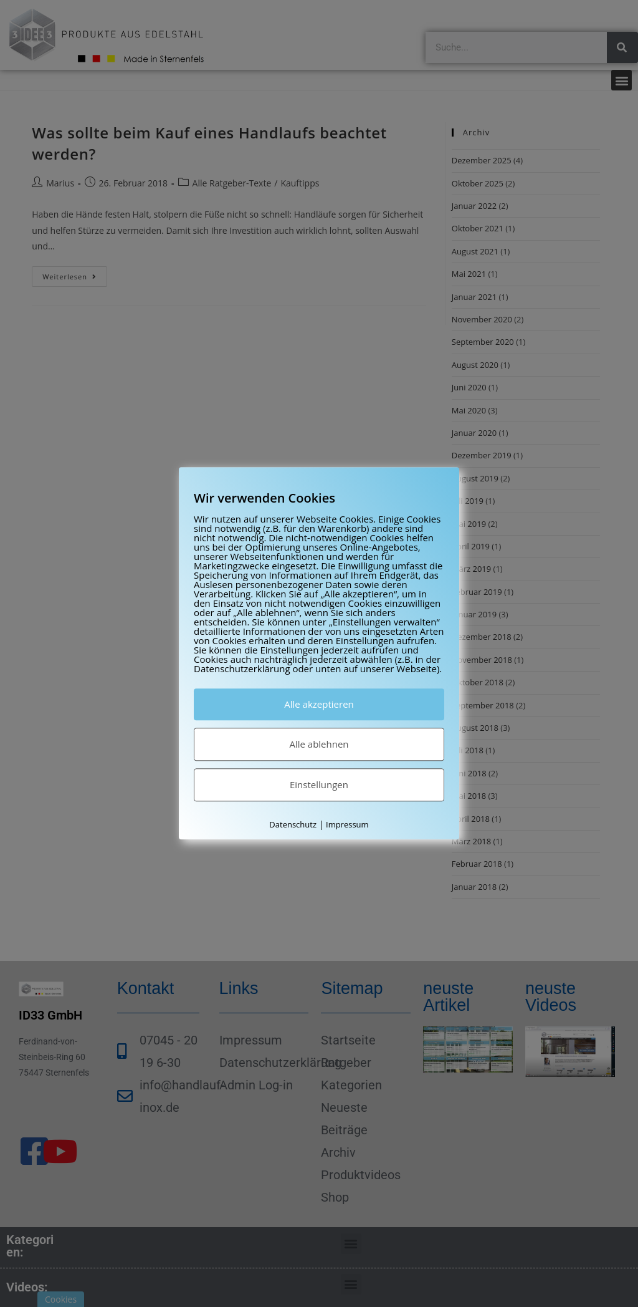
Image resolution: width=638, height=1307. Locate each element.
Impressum (347, 824)
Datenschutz (293, 824)
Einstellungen (319, 784)
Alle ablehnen (318, 744)
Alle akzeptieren (319, 704)
